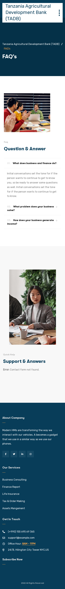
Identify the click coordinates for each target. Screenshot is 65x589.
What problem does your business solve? (30, 208)
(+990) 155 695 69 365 (21, 531)
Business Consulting (14, 479)
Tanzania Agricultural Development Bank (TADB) (28, 12)
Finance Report (11, 486)
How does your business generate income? (30, 222)
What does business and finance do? (31, 163)
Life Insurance (10, 493)
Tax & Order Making (13, 501)
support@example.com (21, 537)
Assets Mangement (13, 508)
